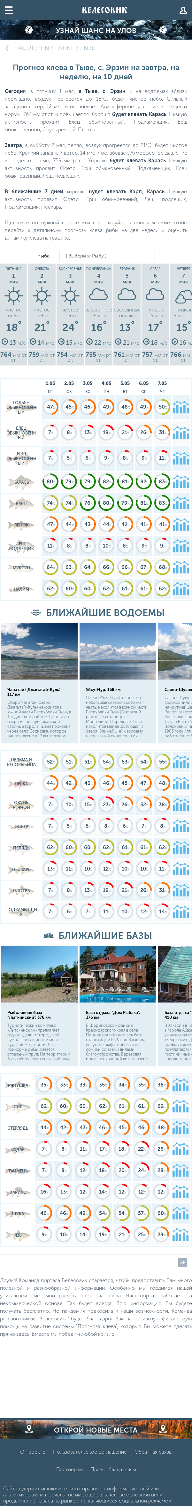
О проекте (32, 1452)
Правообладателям (113, 1469)
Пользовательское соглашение (90, 1452)
